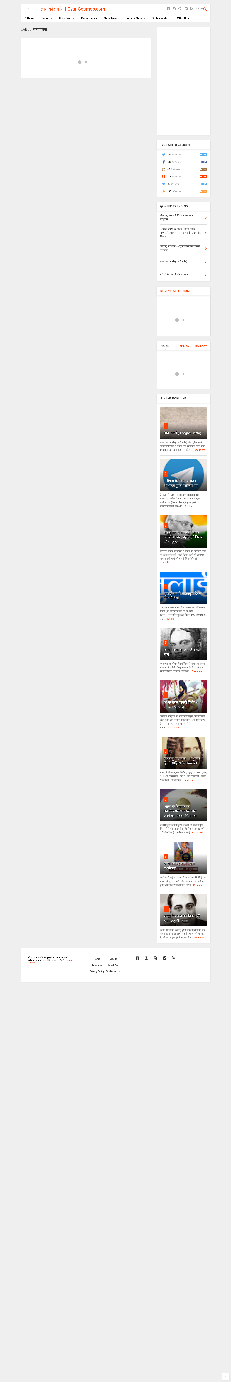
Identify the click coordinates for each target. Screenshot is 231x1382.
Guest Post (113, 965)
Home (29, 18)
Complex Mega (135, 18)
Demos (47, 18)
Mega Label (110, 18)
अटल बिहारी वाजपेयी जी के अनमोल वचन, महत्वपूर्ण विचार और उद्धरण (183, 537)
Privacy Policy (97, 971)
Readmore (200, 450)
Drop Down (67, 18)
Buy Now (182, 18)
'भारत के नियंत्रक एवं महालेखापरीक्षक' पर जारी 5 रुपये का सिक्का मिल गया (181, 811)
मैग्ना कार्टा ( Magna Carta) (182, 433)
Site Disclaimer (113, 971)
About (113, 959)
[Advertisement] (183, 80)
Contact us (96, 965)
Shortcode (160, 18)
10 (167, 909)
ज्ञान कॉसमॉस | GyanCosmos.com (73, 9)
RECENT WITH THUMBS (177, 291)
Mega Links (89, 18)
